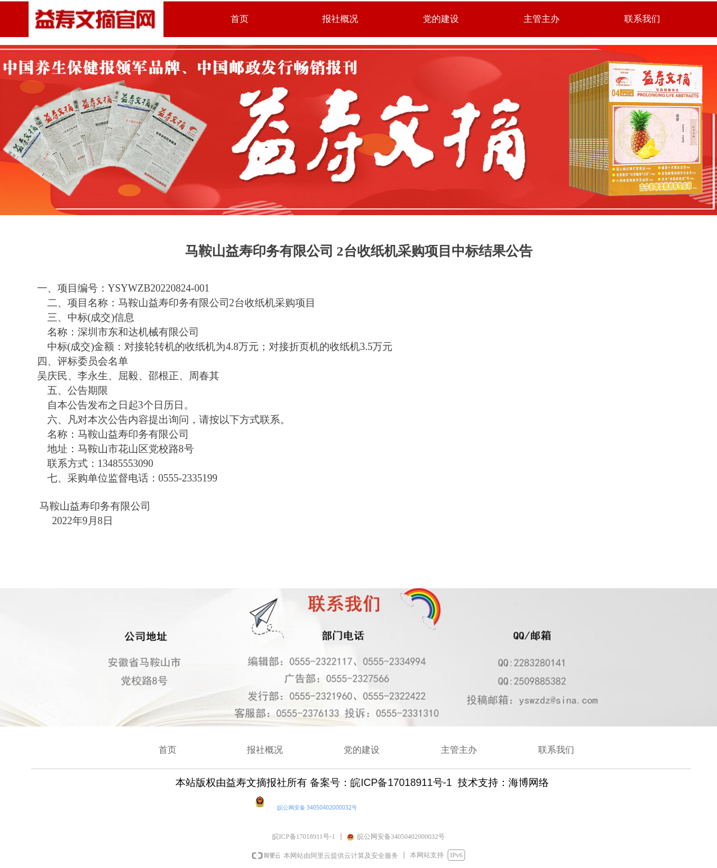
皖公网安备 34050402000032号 (317, 807)
